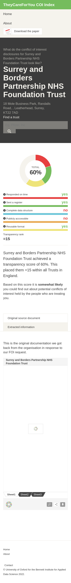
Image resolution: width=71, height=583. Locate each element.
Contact (9, 565)
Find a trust (11, 117)
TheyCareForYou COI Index (29, 4)
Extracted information (21, 327)
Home (7, 14)
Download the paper (26, 31)
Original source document (24, 318)
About (7, 23)
